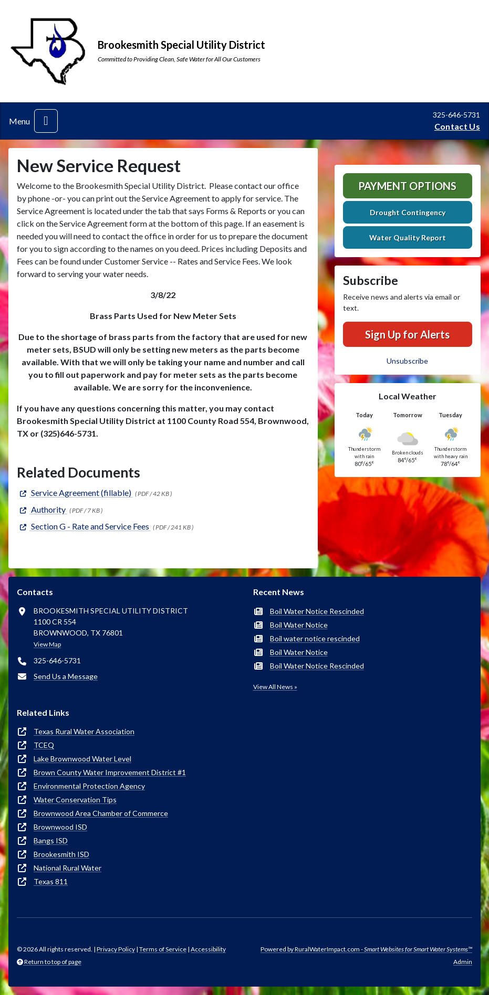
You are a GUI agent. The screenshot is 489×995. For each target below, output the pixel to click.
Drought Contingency (407, 212)
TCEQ (44, 744)
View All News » (275, 687)
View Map (47, 644)
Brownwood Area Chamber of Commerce (101, 813)
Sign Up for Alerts (407, 334)
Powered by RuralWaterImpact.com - (366, 949)
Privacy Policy (116, 949)
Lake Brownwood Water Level (82, 758)
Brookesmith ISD (61, 854)
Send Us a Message (66, 676)
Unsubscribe (407, 360)
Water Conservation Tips (75, 799)
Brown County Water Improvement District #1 (110, 772)
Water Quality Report (407, 237)
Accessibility (208, 949)
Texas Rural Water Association (84, 731)
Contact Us (457, 126)
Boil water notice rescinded (315, 638)
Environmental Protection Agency (89, 785)
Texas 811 (51, 881)
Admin (462, 962)
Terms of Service (162, 949)
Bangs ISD (51, 840)
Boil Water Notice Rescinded (317, 611)
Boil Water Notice (299, 624)
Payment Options (407, 185)
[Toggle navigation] (46, 121)
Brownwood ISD (60, 826)
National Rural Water (67, 867)
